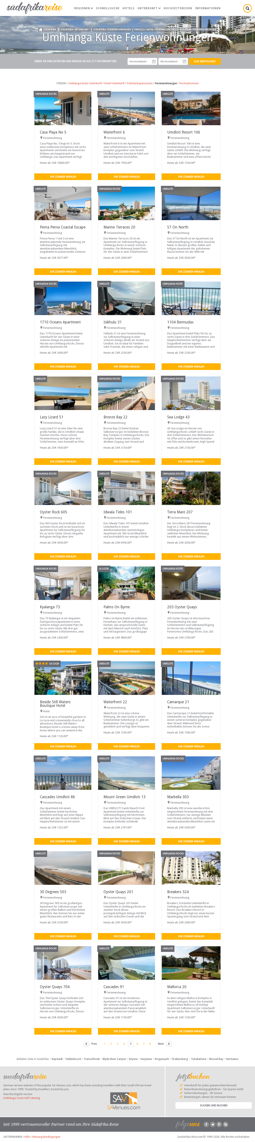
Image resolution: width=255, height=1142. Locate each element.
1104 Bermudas (180, 322)
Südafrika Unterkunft (75, 29)
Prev (94, 1043)
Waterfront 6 (114, 132)
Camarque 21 (178, 702)
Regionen (83, 8)
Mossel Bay (216, 1059)
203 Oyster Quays (182, 607)
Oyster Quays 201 (118, 892)
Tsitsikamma (198, 1059)
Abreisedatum (184, 61)
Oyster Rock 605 (53, 512)
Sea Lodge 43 (178, 417)
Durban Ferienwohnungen (199, 29)
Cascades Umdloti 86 (57, 797)
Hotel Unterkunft (114, 83)
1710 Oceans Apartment (60, 322)
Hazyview (146, 1059)
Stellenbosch (73, 1059)
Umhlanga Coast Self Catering (21, 1098)
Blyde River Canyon (114, 1059)
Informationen (208, 8)
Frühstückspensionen (140, 83)
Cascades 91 (114, 987)
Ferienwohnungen (166, 83)
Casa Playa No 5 (53, 132)
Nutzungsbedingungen (46, 1136)
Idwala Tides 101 (118, 512)
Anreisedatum (154, 61)
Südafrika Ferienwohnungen (112, 29)
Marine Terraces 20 (119, 227)
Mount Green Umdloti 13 (125, 797)
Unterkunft (149, 8)
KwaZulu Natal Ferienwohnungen (156, 29)
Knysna (133, 1059)
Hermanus (232, 1059)
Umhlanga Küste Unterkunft (85, 83)
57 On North (177, 227)
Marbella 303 (178, 797)
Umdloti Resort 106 (183, 132)
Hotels (129, 8)
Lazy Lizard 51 (51, 417)
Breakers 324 (178, 892)
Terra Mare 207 (180, 512)
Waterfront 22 (115, 702)
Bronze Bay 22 (116, 417)
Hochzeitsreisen (178, 8)
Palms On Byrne (117, 607)
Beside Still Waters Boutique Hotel (55, 704)
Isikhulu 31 (113, 322)
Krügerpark (162, 1059)
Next (161, 1043)
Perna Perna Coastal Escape (63, 227)
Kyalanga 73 (50, 607)
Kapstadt (57, 1059)
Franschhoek (92, 1059)
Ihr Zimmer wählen (63, 176)
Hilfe (27, 1136)
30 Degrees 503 (53, 892)
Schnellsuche (108, 8)
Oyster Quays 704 (55, 987)
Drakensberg (180, 1059)
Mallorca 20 (176, 987)
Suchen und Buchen (213, 1105)
